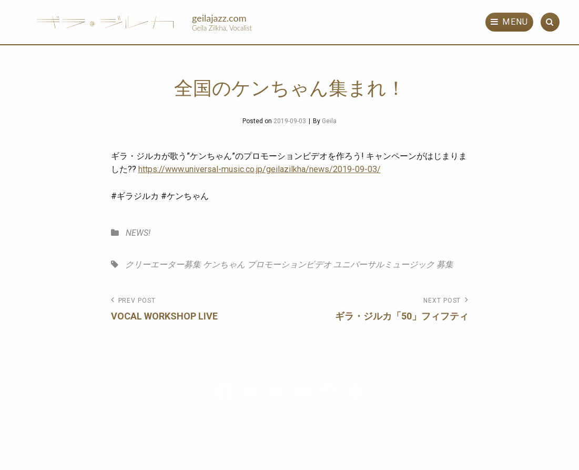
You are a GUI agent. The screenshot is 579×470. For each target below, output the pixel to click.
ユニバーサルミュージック (383, 264)
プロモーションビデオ (289, 264)
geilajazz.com (219, 18)
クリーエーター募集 (163, 264)
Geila (329, 121)
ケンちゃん (224, 264)
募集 (444, 264)
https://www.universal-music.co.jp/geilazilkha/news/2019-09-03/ (259, 169)
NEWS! (138, 233)
